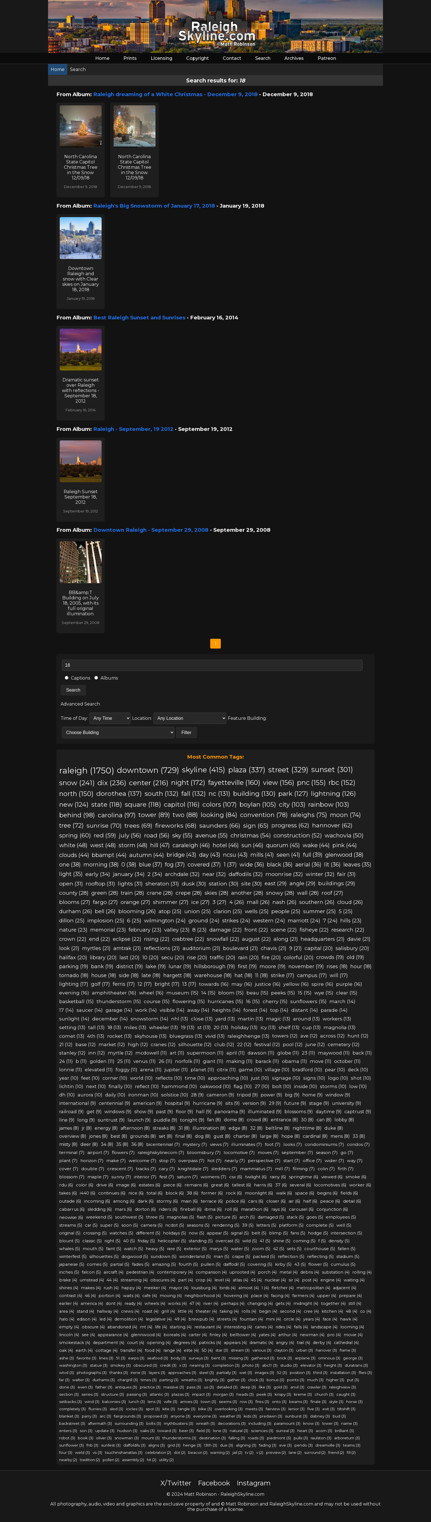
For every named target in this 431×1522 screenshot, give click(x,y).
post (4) (310, 1280)
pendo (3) (303, 1445)
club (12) (224, 1044)
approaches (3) (182, 1372)
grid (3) (173, 1445)
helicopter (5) (172, 1240)
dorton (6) (145, 1209)
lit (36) (332, 864)
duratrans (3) (356, 1365)
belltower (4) (243, 1334)
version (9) (254, 1103)
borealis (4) (175, 1334)
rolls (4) (248, 1311)
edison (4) (87, 1319)
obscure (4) (93, 1326)
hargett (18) (177, 975)
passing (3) (137, 1394)
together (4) (333, 1303)
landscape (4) (324, 1326)
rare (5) (174, 1248)
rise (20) (197, 957)
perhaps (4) (233, 1303)
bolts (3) (153, 1423)
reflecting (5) (320, 1256)
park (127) (293, 793)
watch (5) (133, 1248)
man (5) (221, 1256)
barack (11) (267, 1061)
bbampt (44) (109, 854)
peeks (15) (283, 993)
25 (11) (124, 1061)
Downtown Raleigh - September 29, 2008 (151, 530)
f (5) (322, 1240)
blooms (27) (74, 902)
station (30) (223, 883)
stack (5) (295, 1217)
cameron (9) (220, 1095)
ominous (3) (329, 1358)
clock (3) (256, 1380)
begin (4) (268, 1311)
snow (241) (77, 782)
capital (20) (319, 948)
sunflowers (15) (308, 1001)
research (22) (347, 930)
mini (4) (273, 1319)
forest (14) (255, 1010)
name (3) (349, 1423)
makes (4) (91, 1287)
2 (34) (154, 874)
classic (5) (92, 1240)
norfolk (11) (187, 1061)
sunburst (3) (296, 1416)
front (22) (256, 930)
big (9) (292, 1095)
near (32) (214, 874)
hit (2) (151, 1459)
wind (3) (92, 1401)
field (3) (203, 1430)
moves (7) (268, 1152)
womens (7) (213, 1176)
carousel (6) (301, 1209)
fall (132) (193, 793)
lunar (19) (180, 966)
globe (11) (288, 1053)
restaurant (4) (207, 1326)
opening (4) (159, 1342)
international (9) (77, 1103)
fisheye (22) (314, 930)
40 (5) (129, 1240)
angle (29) (302, 883)
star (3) (222, 1350)
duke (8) (333, 1128)
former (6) (212, 1193)
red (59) (105, 835)
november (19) (306, 966)
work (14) (146, 1010)
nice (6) (136, 1193)
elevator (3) (310, 1365)
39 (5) (247, 1225)
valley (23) (177, 930)
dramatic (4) (261, 1342)
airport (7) (98, 1152)
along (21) (286, 939)
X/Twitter (176, 1483)
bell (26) (105, 911)
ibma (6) (213, 1209)
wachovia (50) (344, 835)
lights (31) (130, 883)
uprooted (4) (242, 1272)
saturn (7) (187, 1176)
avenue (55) (211, 835)
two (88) (185, 815)
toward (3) (166, 1430)
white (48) (73, 845)
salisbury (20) (352, 948)
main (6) (189, 1201)
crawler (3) (316, 1387)
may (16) (241, 984)
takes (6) (68, 1193)
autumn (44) (146, 854)
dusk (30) (194, 883)
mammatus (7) (256, 1168)
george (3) (353, 1358)
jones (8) (98, 1136)
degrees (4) (184, 1342)
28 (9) (197, 1095)
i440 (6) (87, 1193)
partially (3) (226, 1372)
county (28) (73, 893)
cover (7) (68, 1168)
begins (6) (327, 1193)
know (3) (311, 1423)
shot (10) (361, 1078)
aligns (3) (156, 1445)
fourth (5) (188, 1264)
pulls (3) (301, 1438)
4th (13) (95, 1036)
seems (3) (228, 1401)
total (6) (155, 1193)
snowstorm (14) (149, 1019)
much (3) (315, 1380)
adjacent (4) (344, 1287)
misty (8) (68, 1144)
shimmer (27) (170, 902)
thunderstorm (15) (119, 1001)
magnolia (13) (340, 1027)
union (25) (197, 911)
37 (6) (281, 1185)
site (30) (251, 883)
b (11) (81, 1061)
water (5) (240, 1248)
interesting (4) (238, 1326)
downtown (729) (148, 770)
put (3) (353, 1380)
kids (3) (250, 1416)
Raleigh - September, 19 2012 (133, 429)
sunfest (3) (111, 1445)
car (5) (91, 1225)
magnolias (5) (180, 1217)
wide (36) (252, 864)
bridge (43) (181, 854)
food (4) (153, 1350)
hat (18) (243, 975)
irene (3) (138, 1372)
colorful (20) (298, 957)
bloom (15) (231, 993)
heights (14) (226, 1010)
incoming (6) (97, 1201)
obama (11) (294, 1061)
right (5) (112, 1240)
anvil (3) (297, 1387)
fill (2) (351, 1452)
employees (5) (341, 1217)
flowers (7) (123, 1152)
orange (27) (135, 902)
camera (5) (151, 1225)
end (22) (99, 939)
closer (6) (276, 1201)
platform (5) (291, 1225)
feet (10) (90, 1078)
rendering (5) (225, 1225)
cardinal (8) (315, 1136)
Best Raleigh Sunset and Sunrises (139, 317)
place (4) (259, 1295)
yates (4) (267, 1334)
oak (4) (66, 1350)
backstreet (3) (72, 1423)
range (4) (172, 1350)
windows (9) (117, 1111)
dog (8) (203, 1136)
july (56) (130, 835)
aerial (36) (308, 864)
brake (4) (68, 1280)
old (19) (355, 957)
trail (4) (303, 1342)
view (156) (278, 782)
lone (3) (220, 1430)
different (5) (148, 1233)
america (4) (92, 1303)
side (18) (129, 975)
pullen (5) (211, 1264)
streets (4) (227, 1319)
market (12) (112, 1044)
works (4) (177, 1303)
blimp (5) (278, 1233)
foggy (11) (126, 1069)
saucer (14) (89, 1010)
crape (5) (241, 1256)
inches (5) (69, 1272)
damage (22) (225, 930)
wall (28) (308, 893)
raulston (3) (321, 1438)
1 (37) (230, 864)
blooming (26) (137, 911)
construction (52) (298, 835)
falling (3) (237, 1438)
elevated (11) (99, 1069)
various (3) (261, 1350)
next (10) (96, 1086)
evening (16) (74, 993)
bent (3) (218, 1358)
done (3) (67, 1387)
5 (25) (346, 911)
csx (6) (235, 1176)
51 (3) (120, 1358)
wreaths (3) (191, 1380)
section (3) (69, 1394)
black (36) (280, 864)
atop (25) (170, 911)
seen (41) (288, 854)
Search (262, 58)
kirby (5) (283, 1264)
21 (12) (66, 1044)
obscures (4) (162, 1280)
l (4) (265, 1287)
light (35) (71, 874)
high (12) (138, 1044)
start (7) (291, 1160)
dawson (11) (261, 1053)
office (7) (312, 1160)
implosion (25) (105, 920)
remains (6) (196, 1185)
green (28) (104, 893)
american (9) (147, 1103)
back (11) (362, 1053)
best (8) (119, 1136)
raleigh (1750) (86, 770)
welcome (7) (142, 1160)
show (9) (143, 1111)
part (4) (185, 1280)
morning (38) (101, 864)
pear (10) (335, 1069)
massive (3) (173, 1387)
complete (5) (320, 1225)
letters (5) (266, 1225)
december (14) (110, 1019)
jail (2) (237, 1452)
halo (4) (66, 1319)
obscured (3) (145, 1365)
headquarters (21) (322, 939)
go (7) (347, 1152)
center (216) (148, 782)
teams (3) (351, 1445)
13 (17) (189, 984)
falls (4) (301, 1326)
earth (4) (84, 1350)
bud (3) (339, 1416)
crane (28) (160, 893)
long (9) (86, 1120)
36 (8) (137, 1144)
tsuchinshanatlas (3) (123, 1452)
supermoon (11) (205, 1053)
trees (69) (138, 825)
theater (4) (206, 1311)
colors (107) (219, 804)
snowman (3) (126, 1438)
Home (102, 58)
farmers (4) (303, 1295)
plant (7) (68, 1160)
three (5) (155, 1217)
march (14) (342, 1001)
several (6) (300, 1185)
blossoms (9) (298, 1111)
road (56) (156, 835)
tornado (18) (73, 975)
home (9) (312, 1095)
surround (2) (314, 1452)
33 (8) (359, 1136)
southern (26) (316, 902)
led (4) (105, 1319)
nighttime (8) (307, 1128)
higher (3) (335, 1380)
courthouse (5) (319, 1248)
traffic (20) (222, 957)
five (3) (313, 1409)
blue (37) (150, 864)
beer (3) (186, 1430)
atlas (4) (240, 1280)
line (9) (67, 1120)
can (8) (324, 1119)
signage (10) (286, 1078)
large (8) (269, 1136)
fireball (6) (191, 1209)
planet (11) (202, 1069)
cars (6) (256, 1201)
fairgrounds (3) (127, 1416)
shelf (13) (289, 1027)
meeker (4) (155, 1287)
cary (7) (167, 1168)
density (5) (339, 1240)
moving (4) (171, 1295)
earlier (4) (68, 1303)
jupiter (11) (176, 1069)
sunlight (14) (74, 1019)
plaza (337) (246, 769)
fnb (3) (92, 1445)
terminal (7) (72, 1152)
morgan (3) (223, 1394)
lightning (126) (333, 793)
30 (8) (307, 1119)
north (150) (76, 794)
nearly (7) (234, 1160)
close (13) (202, 1019)
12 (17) (145, 984)
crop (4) (204, 1280)
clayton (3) (283, 1350)
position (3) (300, 1372)
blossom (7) (72, 1176)
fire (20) (271, 957)
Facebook (214, 1483)
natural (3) (239, 1430)
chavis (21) (273, 948)
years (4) (311, 1319)
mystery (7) (195, 1144)
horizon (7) (92, 1160)
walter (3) (81, 1380)
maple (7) (98, 1176)
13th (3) (210, 1445)
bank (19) (102, 966)
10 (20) (150, 957)
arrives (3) (189, 1401)
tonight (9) (192, 1120)
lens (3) (154, 1401)
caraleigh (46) (191, 845)
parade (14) (334, 1010)
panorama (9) (229, 1111)
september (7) (297, 1152)
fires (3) (262, 1401)
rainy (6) (278, 1176)
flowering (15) (189, 1001)
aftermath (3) (100, 1423)
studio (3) (289, 1365)
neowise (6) (71, 1217)
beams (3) (298, 1401)
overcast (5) (228, 1240)
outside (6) (70, 1201)
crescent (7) (120, 1168)
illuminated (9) (265, 1111)
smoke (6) (356, 1176)
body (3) (178, 1358)
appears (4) (235, 1342)
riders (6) (168, 1209)
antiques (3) (126, 1387)
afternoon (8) (135, 1128)
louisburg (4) (204, 1287)
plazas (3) (180, 1394)
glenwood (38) (344, 854)
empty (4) (69, 1326)
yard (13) (225, 1019)
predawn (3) (271, 1416)
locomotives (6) (330, 1185)
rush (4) (111, 1287)
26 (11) (165, 1061)
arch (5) (247, 1217)
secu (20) (172, 957)
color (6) (85, 1185)
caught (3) (345, 1394)
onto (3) (279, 1401)
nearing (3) (200, 1365)
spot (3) (153, 1409)
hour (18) (361, 966)
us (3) (209, 1387)
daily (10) (115, 1095)
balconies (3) (114, 1401)
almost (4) (248, 1287)
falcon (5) (91, 1272)
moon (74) (345, 814)
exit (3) (328, 1409)
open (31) (71, 883)
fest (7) (166, 1176)
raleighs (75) (309, 814)
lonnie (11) (70, 1069)
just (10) (260, 1078)
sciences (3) (262, 1430)
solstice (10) (174, 1095)
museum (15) (182, 993)
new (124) (73, 804)
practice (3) (150, 1387)
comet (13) (71, 1036)
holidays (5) (174, 1233)
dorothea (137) (119, 793)
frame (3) (348, 1350)
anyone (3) (180, 1416)
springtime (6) (304, 1176)
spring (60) (75, 835)
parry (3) (89, 1416)
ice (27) (200, 902)
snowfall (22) (223, 939)
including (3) (259, 1423)
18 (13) (114, 1027)
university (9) (346, 1103)
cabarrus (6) (72, 1209)
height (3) (333, 1365)
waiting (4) (354, 1280)
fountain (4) (251, 1319)
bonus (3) (275, 1380)
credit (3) (168, 1365)
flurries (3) (97, 1409)
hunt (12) (358, 1036)
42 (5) (278, 1248)
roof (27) (332, 893)
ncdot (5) (174, 1225)
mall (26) (258, 902)
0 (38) (128, 864)
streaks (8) (164, 1128)
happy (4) (131, 1287)
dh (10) (67, 1095)
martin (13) (250, 1019)
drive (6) (104, 1185)
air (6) (294, 1201)
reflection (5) (291, 1256)
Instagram (254, 1483)
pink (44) (344, 845)
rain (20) (248, 957)
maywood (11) (334, 1053)
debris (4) (309, 1272)
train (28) (132, 893)
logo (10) (338, 1078)
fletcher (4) (283, 1287)
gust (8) (222, 1136)
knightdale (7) (193, 1168)
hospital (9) (177, 1103)
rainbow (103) (328, 804)
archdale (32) (182, 874)
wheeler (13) (163, 1027)
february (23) (145, 930)
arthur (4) (287, 1334)
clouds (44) (74, 854)
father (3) (103, 1387)
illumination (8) (209, 1128)
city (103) (292, 804)
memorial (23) (108, 930)
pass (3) (194, 1387)
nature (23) (73, 930)
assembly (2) (133, 1459)
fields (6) (349, 1193)
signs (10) (314, 1078)
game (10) (250, 1069)
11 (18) (261, 975)
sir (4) (294, 1280)
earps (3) (136, 1358)
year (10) (68, 1078)
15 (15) (305, 993)
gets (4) (283, 1303)
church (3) (324, 1394)
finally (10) (120, 1086)
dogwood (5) (134, 1256)
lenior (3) (296, 1409)
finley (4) (218, 1334)
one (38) (70, 864)
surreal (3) (285, 1430)
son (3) (86, 1430)
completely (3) (72, 1409)
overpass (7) (191, 1160)
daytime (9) (329, 1111)
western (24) (269, 920)
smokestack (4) (74, 1342)
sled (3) (116, 1409)
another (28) (247, 893)
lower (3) (330, 1423)
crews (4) (130, 1311)
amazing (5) (164, 1264)
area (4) (66, 1311)
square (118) (143, 804)
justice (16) (268, 984)
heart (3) (305, 1430)
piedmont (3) (279, 1438)
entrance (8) (284, 1119)
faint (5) (113, 1248)
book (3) (85, 1438)
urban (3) (304, 1350)
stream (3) (240, 1350)
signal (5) (240, 1233)
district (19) (129, 966)
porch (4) (267, 1272)
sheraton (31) (162, 883)
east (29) (276, 883)
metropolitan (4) (313, 1287)
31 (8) (184, 1128)
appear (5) (217, 1233)
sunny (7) (121, 1176)
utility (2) (166, 1459)
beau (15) (257, 993)
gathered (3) (262, 1358)
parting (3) (168, 1380)
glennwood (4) (146, 1334)
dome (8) (234, 1119)
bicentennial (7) (163, 1144)
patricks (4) (210, 1342)
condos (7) (358, 1144)
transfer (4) (131, 1350)
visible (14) (172, 1010)
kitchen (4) (332, 1311)
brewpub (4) (201, 1319)
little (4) (185, 1311)
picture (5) (226, 1217)
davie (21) (358, 939)
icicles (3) (134, 1409)
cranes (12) (163, 1044)
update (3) (104, 1430)
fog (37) (175, 864)
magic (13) (278, 1019)
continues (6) (112, 1193)
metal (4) (288, 1272)
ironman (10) (143, 1095)
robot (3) (67, 1438)
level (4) (222, 1280)
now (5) (196, 1233)
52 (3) (282, 1372)
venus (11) (144, 1061)
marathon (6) (255, 1209)
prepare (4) (350, 1295)
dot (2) (179, 1452)
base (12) (85, 1044)
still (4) (354, 1303)
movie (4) (353, 1334)
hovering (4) (236, 1295)
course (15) (157, 1001)
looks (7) (292, 1144)
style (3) (336, 1401)
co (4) (365, 1311)
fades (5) (140, 1264)
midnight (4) (305, 1303)
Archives (294, 58)
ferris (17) (124, 984)
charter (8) (245, 1136)
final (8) (183, 1136)
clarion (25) (228, 911)
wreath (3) (205, 1423)
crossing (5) (95, 1233)
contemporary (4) (175, 1272)
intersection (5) (346, 1233)
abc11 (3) (269, 1365)
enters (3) (68, 1430)
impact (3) (201, 1394)
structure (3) (112, 1394)
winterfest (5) (73, 1256)
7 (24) (330, 920)
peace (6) (330, 1201)
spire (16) (322, 984)
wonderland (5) (195, 1256)
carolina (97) (117, 815)
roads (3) (256, 1438)
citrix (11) (226, 1069)
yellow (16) (296, 984)
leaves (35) (357, 864)
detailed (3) (227, 1387)
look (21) (69, 948)
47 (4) (195, 1303)
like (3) (265, 1387)
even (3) (85, 1387)
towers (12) (285, 1036)
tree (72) (71, 825)
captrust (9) (357, 1111)
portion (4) (109, 1295)
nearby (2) (68, 1459)
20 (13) (221, 1027)
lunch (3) (137, 1401)
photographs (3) (92, 1372)
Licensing (161, 58)
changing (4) (260, 1303)
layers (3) (157, 1372)
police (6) (235, 1201)
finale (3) (318, 1401)
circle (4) (292, 1319)
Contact (232, 58)
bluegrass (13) (185, 1036)
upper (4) (326, 1295)
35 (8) (122, 1144)
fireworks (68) (176, 825)
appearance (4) (113, 1334)
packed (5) (264, 1256)
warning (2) (220, 1452)
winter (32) (320, 874)
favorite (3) (86, 1358)
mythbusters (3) (178, 1423)
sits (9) (232, 1103)
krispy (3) (283, 1394)
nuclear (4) (275, 1280)
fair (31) (346, 874)
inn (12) (96, 1053)
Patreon (327, 58)
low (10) (358, 1086)
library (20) (103, 957)
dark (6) (146, 1201)
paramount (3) (287, 1423)
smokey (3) (120, 1365)
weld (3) (82, 1452)
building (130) (254, 793)
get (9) (94, 1111)
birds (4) (227, 1287)
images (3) (264, 1372)
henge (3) (192, 1445)
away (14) (198, 1010)
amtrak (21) (127, 948)
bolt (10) (281, 1086)
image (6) (126, 1185)
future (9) (295, 1103)
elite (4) (191, 1350)
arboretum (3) (347, 1438)
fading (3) (267, 1445)
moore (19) (273, 966)
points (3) (295, 1380)
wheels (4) (155, 1303)
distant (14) (304, 1010)
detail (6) (352, 1201)
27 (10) (262, 1086)
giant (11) (213, 1061)
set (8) (166, 1136)
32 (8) (256, 1128)
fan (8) (214, 1119)
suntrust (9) (111, 1120)
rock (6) (234, 1193)
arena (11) (151, 1069)
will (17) (339, 975)
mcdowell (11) (151, 1053)
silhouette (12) (195, 1044)
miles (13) (135, 1027)
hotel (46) (226, 845)
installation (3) (343, 1372)
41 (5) (265, 1240)
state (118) (106, 804)
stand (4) (85, 1311)
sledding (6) (100, 1209)
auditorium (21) (201, 948)
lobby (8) (344, 1119)
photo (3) (250, 1365)
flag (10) (243, 1086)
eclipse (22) (127, 939)
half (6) (310, 1201)
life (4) (161, 1326)
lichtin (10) (71, 1086)
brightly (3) (214, 1380)
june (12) (315, 1044)
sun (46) (252, 845)
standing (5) (201, 1240)
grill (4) (168, 1311)
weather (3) (230, 1416)
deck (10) (358, 1069)
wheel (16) (151, 993)
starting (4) (180, 1326)
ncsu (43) (235, 854)
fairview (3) (276, 1409)
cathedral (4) (346, 1342)
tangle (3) (186, 1409)
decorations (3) (232, 1423)
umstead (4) (92, 1280)
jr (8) (87, 1128)
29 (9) (275, 1103)
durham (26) (75, 911)
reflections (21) (162, 948)
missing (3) (238, 1358)
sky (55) (182, 835)
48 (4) (351, 1311)
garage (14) (119, 1010)
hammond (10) (179, 1086)
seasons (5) (198, 1225)
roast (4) (150, 1311)
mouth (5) (93, 1248)
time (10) (195, 1078)
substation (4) (335, 1272)
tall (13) (96, 1027)
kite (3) (168, 1409)
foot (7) (273, 1144)
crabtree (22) (188, 939)
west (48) (103, 845)
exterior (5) (195, 1248)
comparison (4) (211, 1272)
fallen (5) (346, 1248)
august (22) (256, 939)
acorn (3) (324, 1430)
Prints (130, 58)
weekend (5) (99, 1217)
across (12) (332, 1036)
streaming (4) (134, 1280)
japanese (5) (71, 1264)
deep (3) (248, 1387)
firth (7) (346, 1168)
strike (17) (282, 975)
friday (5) (146, 1240)
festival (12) (267, 1044)
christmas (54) (251, 835)
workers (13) (337, 1019)
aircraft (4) (113, 1272)
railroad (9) (71, 1111)
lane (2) (295, 1452)
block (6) (175, 1193)
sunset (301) (332, 769)
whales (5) (69, 1248)
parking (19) (73, 966)
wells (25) (257, 911)
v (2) (259, 1452)
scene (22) (284, 930)
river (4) (210, 1303)
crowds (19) (330, 957)
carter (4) (198, 1334)
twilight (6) (256, 1176)
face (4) (330, 1319)
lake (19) (156, 966)
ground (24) (203, 920)
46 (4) (90, 1295)
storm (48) (133, 845)
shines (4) (68, 1287)
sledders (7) (224, 1168)
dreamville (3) (327, 1445)
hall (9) (204, 1111)
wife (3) (170, 1401)
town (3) (208, 1401)
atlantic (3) (159, 1394)
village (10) (277, 1069)
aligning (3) (246, 1445)
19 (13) (188, 1027)
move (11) (320, 1061)
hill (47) (160, 845)
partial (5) (119, 1264)
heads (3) (245, 1394)
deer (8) (89, 1144)
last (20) (129, 957)
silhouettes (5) (104, 1256)
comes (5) (97, 1264)
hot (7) (214, 1160)
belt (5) (259, 1233)
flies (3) (365, 1372)
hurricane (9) (207, 1103)
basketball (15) (76, 1001)
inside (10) (305, 1086)
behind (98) (77, 815)
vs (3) (97, 1452)
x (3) (183, 1365)
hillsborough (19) (214, 966)
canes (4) (264, 1326)
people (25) (285, 911)
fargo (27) (105, 902)
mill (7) (282, 1168)
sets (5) (294, 1248)
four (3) (65, 1452)
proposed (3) (156, 1416)
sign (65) (256, 825)
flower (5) (318, 1264)
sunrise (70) (104, 825)
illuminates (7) (246, 1144)
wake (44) (316, 845)
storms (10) (333, 1086)
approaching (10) (228, 1078)
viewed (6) (332, 1176)
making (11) (239, 1061)
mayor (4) (178, 1287)
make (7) (116, 1160)
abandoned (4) (122, 1326)
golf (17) (100, 984)
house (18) (103, 975)
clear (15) (346, 993)
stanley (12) (72, 1053)
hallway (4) (107, 1311)
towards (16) (214, 984)
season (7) (327, 1152)
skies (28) (216, 893)
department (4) (108, 1342)
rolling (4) (362, 1272)
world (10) (141, 1078)
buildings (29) (336, 883)
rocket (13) (119, 1036)
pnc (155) (311, 782)
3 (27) (219, 902)
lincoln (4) (69, 1334)
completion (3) (226, 1365)
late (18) (151, 975)
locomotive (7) (239, 1152)
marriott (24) (304, 920)
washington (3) (73, 1365)
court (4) (135, 1342)
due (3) (226, 1445)
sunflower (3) (71, 1445)
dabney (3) (320, 1416)
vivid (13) (215, 1036)
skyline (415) (203, 769)
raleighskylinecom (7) (161, 1152)
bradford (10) (307, 1069)
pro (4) (334, 1334)
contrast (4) (70, 1295)
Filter (186, 732)
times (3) (149, 1380)
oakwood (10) (215, 1086)
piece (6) (172, 1185)
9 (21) (295, 948)
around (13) (306, 1019)
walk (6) (284, 1193)
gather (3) (236, 1380)
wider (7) (334, 1160)
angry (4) (285, 1342)
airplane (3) (305, 1358)
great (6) (220, 1185)
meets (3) (254, 1409)
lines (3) (106, 1358)
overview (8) (72, 1136)
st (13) (204, 1027)
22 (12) (244, 1044)
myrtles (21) (96, 948)
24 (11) (66, 1061)
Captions (77, 678)
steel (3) (206, 1372)
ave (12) (308, 1036)
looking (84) (219, 814)
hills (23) (350, 920)
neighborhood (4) (203, 1295)
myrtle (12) (120, 1053)
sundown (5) (163, 1256)
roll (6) (231, 1209)
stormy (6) (167, 1201)
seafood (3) (157, 1358)
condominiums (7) (324, 1144)
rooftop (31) (100, 883)
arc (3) (105, 1416)
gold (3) (281, 1387)
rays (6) (278, 1209)
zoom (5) (261, 1248)
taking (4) (229, 1311)
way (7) (355, 1160)
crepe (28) (189, 893)
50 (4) (207, 1350)
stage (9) (319, 1103)
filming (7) (304, 1168)
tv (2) (249, 1452)
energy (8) (106, 1128)
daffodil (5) (234, 1264)
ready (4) (133, 1303)
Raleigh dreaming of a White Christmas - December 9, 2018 (175, 94)
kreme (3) (303, 1394)
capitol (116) (182, 804)
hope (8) (290, 1136)
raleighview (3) (342, 1387)
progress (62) (290, 825)
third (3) (320, 1372)
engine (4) (330, 1280)
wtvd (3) (66, 1372)
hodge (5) (318, 1233)
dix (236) (111, 782)
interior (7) (145, 1176)
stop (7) (167, 1160)
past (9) (164, 1111)
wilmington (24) (165, 920)
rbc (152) (342, 782)
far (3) (64, 1380)
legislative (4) (159, 1319)
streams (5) (70, 1225)
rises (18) (337, 966)
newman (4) (312, 1334)
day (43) (209, 854)
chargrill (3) (128, 1380)
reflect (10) (147, 1086)
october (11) (347, 1061)
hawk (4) (348, 1319)
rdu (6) (66, 1185)
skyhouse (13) (151, 1036)
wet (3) (245, 1372)
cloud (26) (350, 902)
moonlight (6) (259, 1193)
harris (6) (263, 1185)
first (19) (247, 966)
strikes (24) (236, 920)
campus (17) (312, 975)
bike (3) (205, 1409)
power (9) (271, 1095)
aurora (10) (90, 1095)
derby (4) (322, 1342)
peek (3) (264, 1394)
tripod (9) (247, 1095)
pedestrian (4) (140, 1272)
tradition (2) (90, 1459)
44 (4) (112, 1280)
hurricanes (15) (225, 1001)
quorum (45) (283, 845)
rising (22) (156, 939)
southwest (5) (129, 1217)
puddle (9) (165, 1120)
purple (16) (349, 984)
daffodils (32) (246, 874)
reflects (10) (168, 1078)
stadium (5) (347, 1256)
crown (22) (72, 939)
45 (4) (256, 1280)
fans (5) (298, 1233)
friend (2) (336, 1452)
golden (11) (102, 1061)
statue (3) (98, 1365)
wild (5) (249, 1240)
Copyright (197, 58)
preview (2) (276, 1452)
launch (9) (139, 1120)
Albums (106, 678)
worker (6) (360, 1185)
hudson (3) (127, 1430)
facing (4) (280, 1295)
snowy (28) (280, 893)
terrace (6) (212, 1201)
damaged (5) (271, 1217)
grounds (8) (143, 1136)
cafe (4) (149, 1295)
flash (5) (204, 1217)
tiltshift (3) (346, 1409)
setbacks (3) (70, 1401)
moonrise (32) (284, 874)
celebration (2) (158, 1452)
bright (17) (167, 984)
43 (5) (300, 1264)
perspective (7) (264, 1160)
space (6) (304, 1193)
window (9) (337, 1095)
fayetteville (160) (234, 782)
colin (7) (326, 1168)
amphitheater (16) (114, 993)
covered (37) (204, 864)
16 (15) (253, 1001)
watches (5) (121, 1233)
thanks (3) (118, 1372)
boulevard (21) (240, 948)
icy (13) (268, 1027)
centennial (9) (114, 1103)
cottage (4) (106, 1350)
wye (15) (323, 993)
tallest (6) (241, 1185)
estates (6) (150, 1185)
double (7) (92, 1168)
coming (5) (304, 1240)
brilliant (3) (344, 1430)
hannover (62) (332, 825)
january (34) (129, 874)
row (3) (246, 1401)
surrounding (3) (129, 1423)
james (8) (69, 1128)
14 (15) (208, 993)
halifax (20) (73, 957)
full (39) (312, 854)
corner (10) (114, 1078)
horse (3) (354, 1401)
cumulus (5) (343, 1264)
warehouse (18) (213, 975)
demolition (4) (128, 1319)
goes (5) (315, 1217)
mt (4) (146, 1326)
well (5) (343, 1225)
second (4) (290, 1311)
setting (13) (72, 1027)
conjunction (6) (332, 1209)
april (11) (235, 1053)
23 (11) (308, 1053)
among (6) (124, 1201)
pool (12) (293, 1044)
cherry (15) (275, 1001)
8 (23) (199, 930)
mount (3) (151, 1438)
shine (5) (281, 1240)
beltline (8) (277, 1128)
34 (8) (107, 1144)
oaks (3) (147, 1430)
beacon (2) (197, 1452)
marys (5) (218, 1248)
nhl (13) (179, 1019)
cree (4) (311, 1311)
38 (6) (192, 1193)
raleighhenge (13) (248, 1036)
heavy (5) (155, 1248)
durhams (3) (103, 1380)
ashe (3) (66, 1358)
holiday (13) (244, 1027)
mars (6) (123, 1209)
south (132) (161, 793)
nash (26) (284, 902)
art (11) (177, 1053)
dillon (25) (72, 920)
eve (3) (285, 1445)
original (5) (69, 1233)
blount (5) (69, 1240)
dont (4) (114, 1303)
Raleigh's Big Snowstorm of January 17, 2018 (154, 206)
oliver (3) (104, 1438)
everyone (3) (205, 1416)
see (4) (88, 1334)
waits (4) (131, 1295)
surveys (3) (199, 1358)
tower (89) (154, 815)
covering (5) (260, 1264)
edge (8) (238, 1128)
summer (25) (319, 911)
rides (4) (283, 1326)
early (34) (97, 874)
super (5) (109, 1225)
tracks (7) (146, 1168)
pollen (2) (111, 1459)
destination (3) (212, 1438)
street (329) (288, 769)
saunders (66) (219, 825)
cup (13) (311, 1027)
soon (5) (129, 1225)
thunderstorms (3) (179, 1438)
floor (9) (184, 1111)
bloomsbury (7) (204, 1152)
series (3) (90, 1394)
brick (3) (284, 1358)
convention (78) (264, 814)
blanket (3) (69, 1416)
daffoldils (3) (134, 1445)
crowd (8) (257, 1119)
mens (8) (340, 1136)
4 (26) (236, 902)
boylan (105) (258, 804)
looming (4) (352, 1326)
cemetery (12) (344, 1044)
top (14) (279, 1010)
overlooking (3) (229, 1409)
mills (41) (262, 854)
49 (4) (180, 1319)
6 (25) (134, 920)
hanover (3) (326, 1350)
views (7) (219, 1144)
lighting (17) (73, 984)
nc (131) (219, 793)
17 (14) (66, 1010)
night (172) (188, 782)
